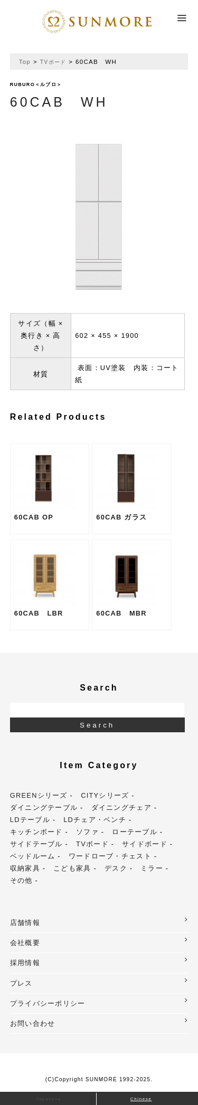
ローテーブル (134, 832)
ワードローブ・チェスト (110, 856)
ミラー (151, 868)
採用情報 (99, 962)
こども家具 (72, 868)
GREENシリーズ (39, 795)
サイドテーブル (36, 844)
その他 (21, 880)
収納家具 (25, 868)
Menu (182, 14)
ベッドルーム (32, 856)
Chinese (141, 1099)
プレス (99, 982)
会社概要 (99, 942)
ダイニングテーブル (44, 807)
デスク (116, 868)
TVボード (53, 62)
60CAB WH (59, 102)
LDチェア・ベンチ (94, 820)
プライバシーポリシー (99, 1002)
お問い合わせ (99, 1022)
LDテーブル (30, 820)
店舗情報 (99, 922)
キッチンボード (36, 832)
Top (25, 62)
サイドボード (144, 844)
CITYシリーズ (105, 795)
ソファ (87, 832)
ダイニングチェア (121, 807)
